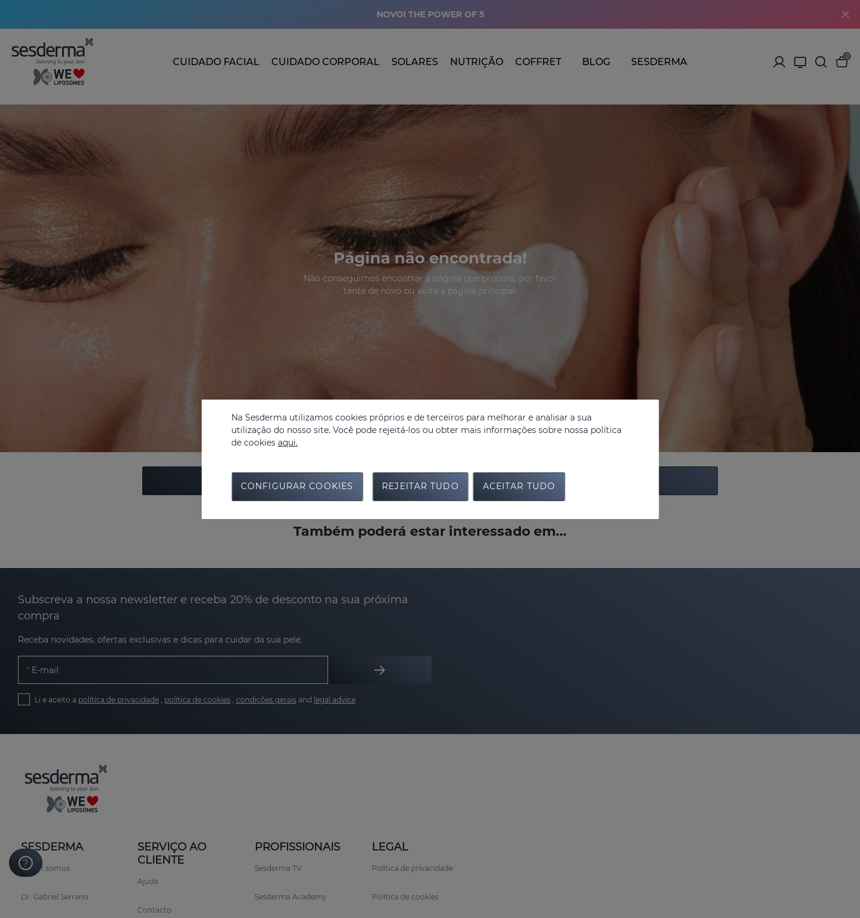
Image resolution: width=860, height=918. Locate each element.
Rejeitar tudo (420, 487)
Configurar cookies (297, 487)
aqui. (288, 442)
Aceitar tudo (519, 487)
